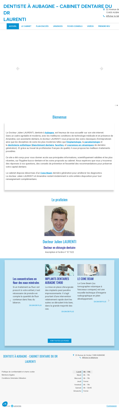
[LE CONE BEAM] (91, 270)
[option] (59, 68)
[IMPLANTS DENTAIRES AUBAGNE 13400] (59, 270)
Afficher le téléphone (90, 358)
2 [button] (117, 105)
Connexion (112, 406)
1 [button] (115, 105)
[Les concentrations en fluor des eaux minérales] (27, 270)
